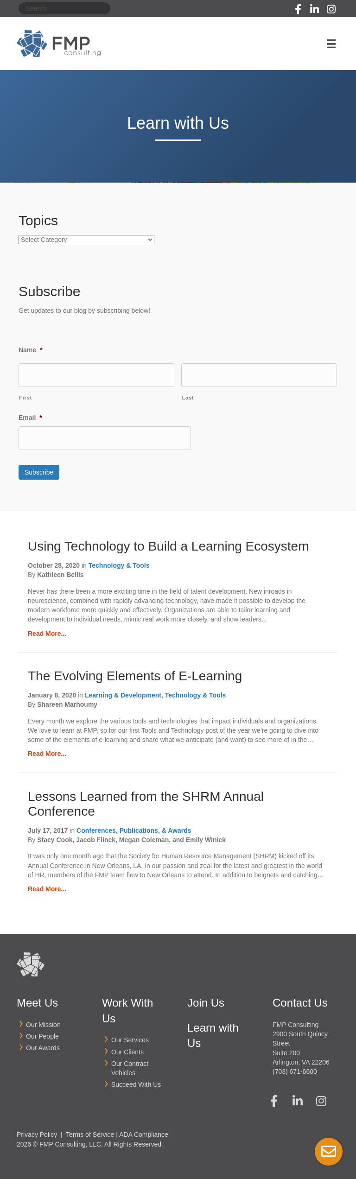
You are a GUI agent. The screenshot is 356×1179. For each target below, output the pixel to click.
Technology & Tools (119, 563)
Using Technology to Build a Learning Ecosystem (168, 544)
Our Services (130, 1037)
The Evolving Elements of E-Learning (135, 673)
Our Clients (127, 1049)
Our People (42, 1034)
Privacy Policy (37, 1132)
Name (31, 350)
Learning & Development (123, 693)
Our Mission (43, 1022)
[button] (298, 9)
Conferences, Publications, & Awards (133, 828)
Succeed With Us (136, 1082)
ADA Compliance (143, 1132)
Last (188, 397)
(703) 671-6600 (295, 1069)
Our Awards (43, 1045)
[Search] (64, 8)
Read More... (47, 631)
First (25, 397)
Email (30, 417)
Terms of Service (90, 1132)
